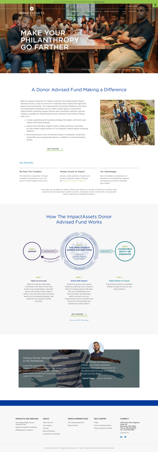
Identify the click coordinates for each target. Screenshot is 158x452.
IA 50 (124, 11)
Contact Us (132, 11)
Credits (80, 448)
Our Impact (87, 11)
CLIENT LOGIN (131, 6)
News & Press (73, 425)
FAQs (96, 422)
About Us (98, 11)
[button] (54, 149)
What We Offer (75, 11)
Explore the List (98, 2)
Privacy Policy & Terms (51, 448)
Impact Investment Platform (74, 181)
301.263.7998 (129, 430)
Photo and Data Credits (103, 428)
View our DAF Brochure (79, 320)
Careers (46, 428)
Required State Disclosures (68, 448)
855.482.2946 (131, 428)
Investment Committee (51, 434)
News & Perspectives (111, 11)
